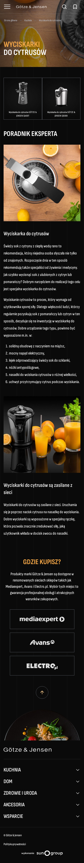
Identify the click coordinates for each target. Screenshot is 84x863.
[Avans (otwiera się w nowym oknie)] (42, 642)
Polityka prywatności (15, 844)
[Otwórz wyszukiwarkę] (64, 6)
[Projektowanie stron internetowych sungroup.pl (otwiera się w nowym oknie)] (42, 854)
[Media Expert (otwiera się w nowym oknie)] (42, 619)
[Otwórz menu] (7, 6)
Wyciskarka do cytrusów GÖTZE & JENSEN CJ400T (23, 114)
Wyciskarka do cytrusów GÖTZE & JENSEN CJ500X (61, 114)
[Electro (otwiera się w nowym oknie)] (42, 665)
